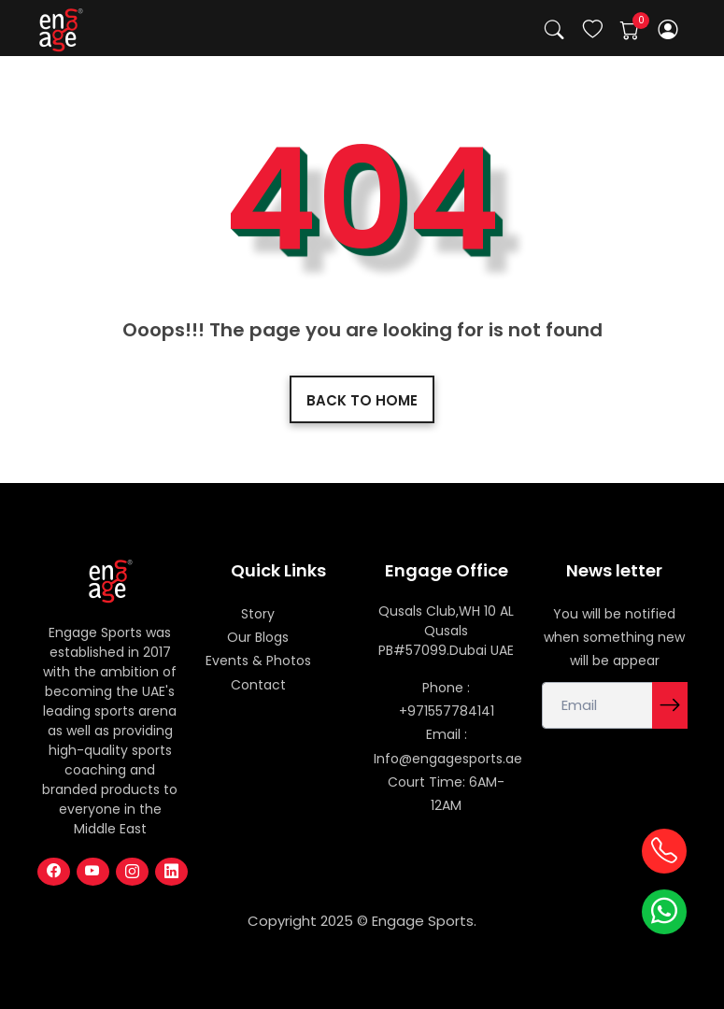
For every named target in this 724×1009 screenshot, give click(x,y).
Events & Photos (258, 660)
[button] (667, 29)
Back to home (362, 400)
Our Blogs (258, 637)
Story (258, 613)
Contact (258, 684)
